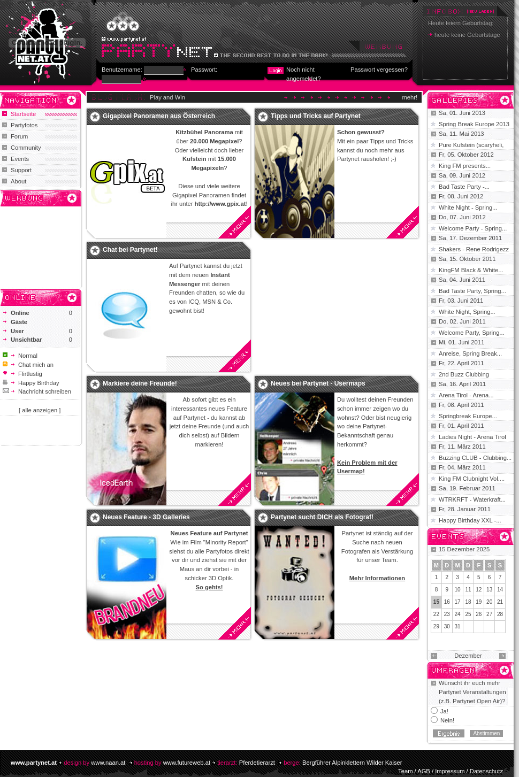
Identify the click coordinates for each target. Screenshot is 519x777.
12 (479, 590)
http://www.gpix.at (220, 204)
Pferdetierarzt (257, 762)
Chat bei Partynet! (130, 249)
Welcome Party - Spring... (473, 228)
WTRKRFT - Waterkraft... (472, 499)
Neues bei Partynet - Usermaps (318, 383)
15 (436, 602)
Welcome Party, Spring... (472, 332)
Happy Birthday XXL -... (470, 520)
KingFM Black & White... (471, 270)
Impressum (449, 771)
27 (489, 614)
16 (447, 602)
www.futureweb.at (186, 762)
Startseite (23, 114)
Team (405, 771)
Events (20, 159)
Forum (19, 136)
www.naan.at (108, 762)
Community (26, 147)
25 (468, 614)
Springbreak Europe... (468, 416)
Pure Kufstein (457, 145)
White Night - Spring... (468, 207)
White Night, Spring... (467, 312)
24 (458, 614)
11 (468, 590)
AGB (423, 771)
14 (500, 590)
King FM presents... (465, 166)
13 (489, 590)
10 (458, 590)
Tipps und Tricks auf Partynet (316, 116)
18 (468, 602)
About (18, 181)
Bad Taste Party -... (464, 186)
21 (500, 602)
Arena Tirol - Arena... (466, 395)
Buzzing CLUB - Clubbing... (475, 458)
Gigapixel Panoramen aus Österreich (159, 116)
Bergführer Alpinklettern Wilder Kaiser (352, 762)
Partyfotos (24, 125)
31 (458, 626)
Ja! (444, 711)
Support (21, 170)
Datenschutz (486, 771)
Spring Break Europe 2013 (474, 124)
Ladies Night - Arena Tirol (472, 437)
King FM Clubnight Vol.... (472, 478)
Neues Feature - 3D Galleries (146, 517)
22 (436, 614)
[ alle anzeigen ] (39, 410)
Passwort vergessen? (379, 69)
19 (479, 602)
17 (458, 602)
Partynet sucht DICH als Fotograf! (322, 517)
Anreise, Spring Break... (470, 353)
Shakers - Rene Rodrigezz (474, 249)
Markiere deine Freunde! (140, 383)
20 (489, 602)
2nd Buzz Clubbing (464, 374)
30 (447, 626)
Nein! (447, 720)
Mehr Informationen (377, 578)
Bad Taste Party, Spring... (472, 291)
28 (500, 614)
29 (436, 626)
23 (447, 614)
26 (479, 614)
